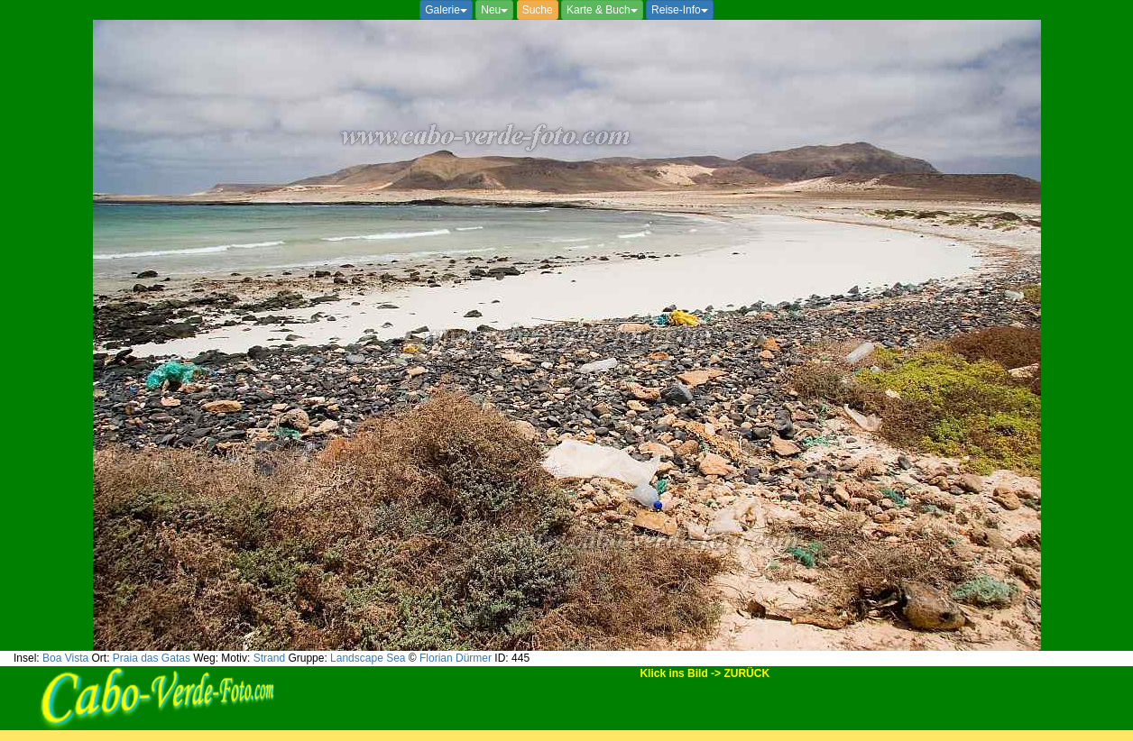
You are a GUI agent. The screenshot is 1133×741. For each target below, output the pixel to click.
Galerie (446, 10)
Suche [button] (537, 10)
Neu (494, 10)
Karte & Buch (602, 10)
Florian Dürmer (455, 658)
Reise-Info (679, 10)
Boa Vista (65, 658)
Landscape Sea (367, 658)
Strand (269, 658)
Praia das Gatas (151, 658)
